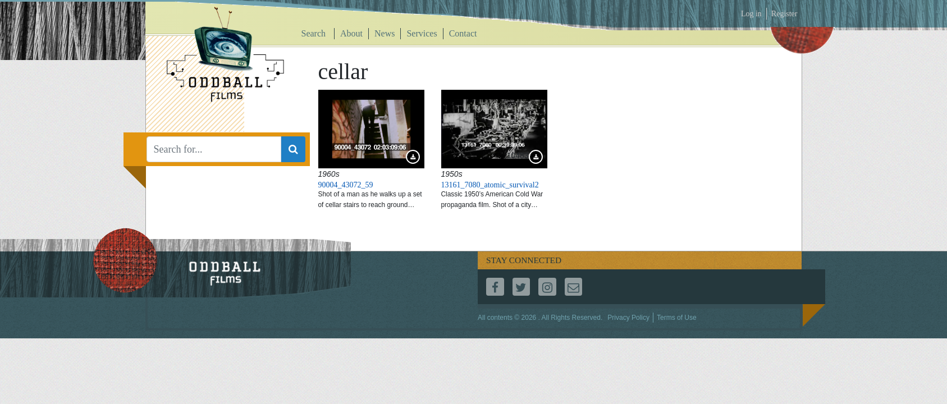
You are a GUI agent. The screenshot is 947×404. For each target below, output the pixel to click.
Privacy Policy (628, 318)
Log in (751, 14)
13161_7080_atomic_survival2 (490, 185)
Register (784, 14)
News (384, 33)
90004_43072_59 (345, 185)
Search (313, 33)
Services (421, 33)
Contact (463, 33)
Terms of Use (677, 318)
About (351, 33)
